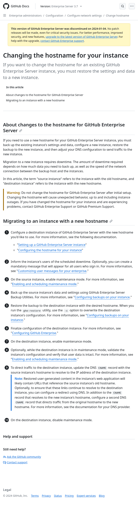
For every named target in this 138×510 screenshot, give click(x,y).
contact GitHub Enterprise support (62, 41)
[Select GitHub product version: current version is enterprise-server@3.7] (61, 6)
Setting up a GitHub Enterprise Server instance (52, 245)
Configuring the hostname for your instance (50, 250)
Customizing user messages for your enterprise (52, 271)
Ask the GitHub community (22, 457)
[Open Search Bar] (122, 6)
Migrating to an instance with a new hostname (58, 221)
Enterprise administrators (25, 15)
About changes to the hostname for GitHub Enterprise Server (64, 127)
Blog (102, 495)
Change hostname (117, 15)
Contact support (15, 462)
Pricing (69, 495)
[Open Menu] (132, 6)
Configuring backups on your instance (102, 297)
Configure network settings (84, 15)
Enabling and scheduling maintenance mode (44, 284)
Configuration (54, 15)
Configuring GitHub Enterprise (34, 333)
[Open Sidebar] (5, 15)
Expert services (86, 495)
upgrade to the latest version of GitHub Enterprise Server (81, 37)
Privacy (46, 495)
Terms (35, 495)
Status (58, 495)
